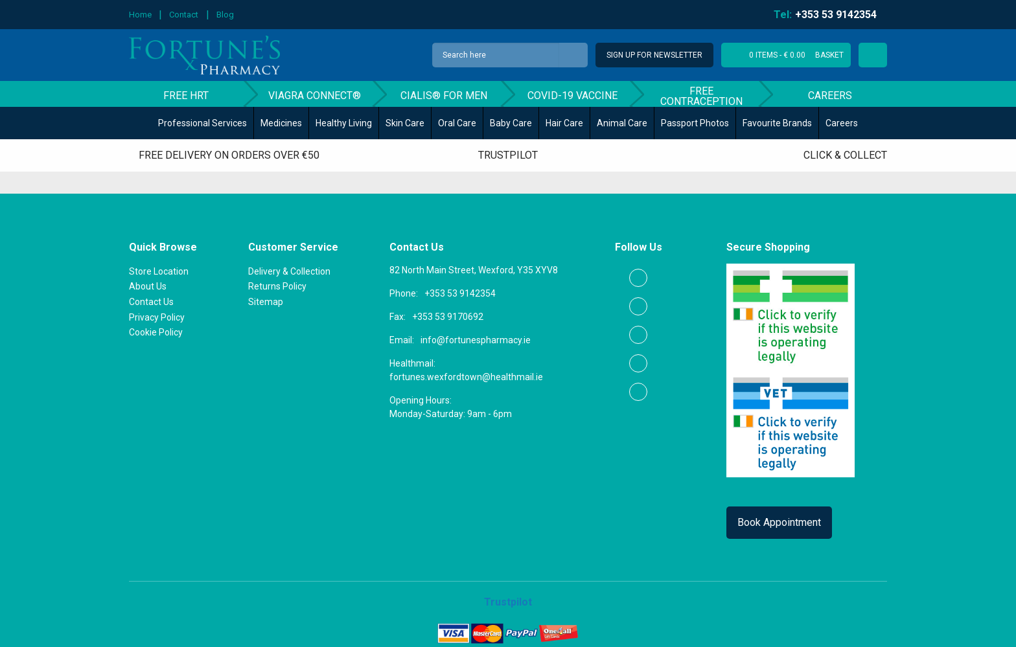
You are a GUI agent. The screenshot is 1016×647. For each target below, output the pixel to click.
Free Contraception (701, 96)
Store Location (159, 271)
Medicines (281, 123)
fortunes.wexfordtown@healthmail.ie (466, 377)
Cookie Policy (156, 332)
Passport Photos (695, 123)
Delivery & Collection (289, 271)
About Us (148, 286)
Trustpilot (508, 155)
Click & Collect (845, 155)
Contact (183, 14)
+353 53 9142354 (460, 293)
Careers (830, 95)
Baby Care (511, 123)
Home (140, 14)
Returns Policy (277, 286)
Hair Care (564, 123)
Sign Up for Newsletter (654, 55)
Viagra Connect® (314, 95)
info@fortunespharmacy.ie (476, 340)
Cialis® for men (443, 95)
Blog (225, 14)
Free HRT (186, 95)
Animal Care (622, 123)
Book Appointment (779, 522)
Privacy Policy (157, 317)
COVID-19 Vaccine (572, 95)
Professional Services (202, 123)
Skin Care (405, 123)
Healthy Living (344, 123)
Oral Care (457, 123)
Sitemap (265, 302)
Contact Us (151, 302)
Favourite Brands (777, 123)
